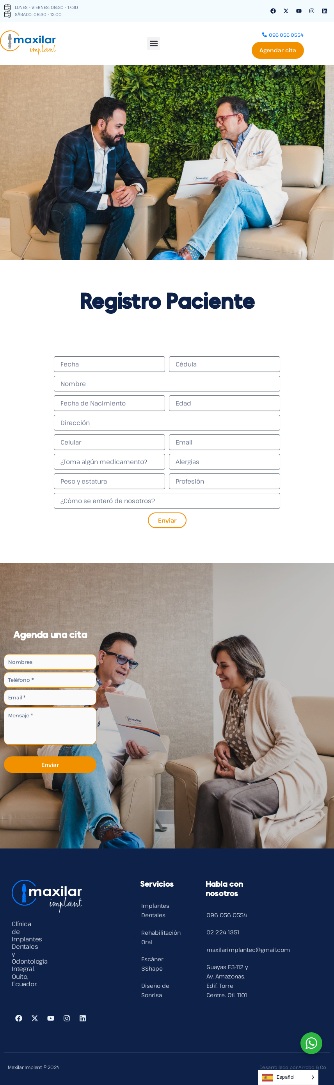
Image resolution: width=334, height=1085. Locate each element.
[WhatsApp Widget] (311, 1043)
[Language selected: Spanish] (288, 1077)
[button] (153, 42)
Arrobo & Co (312, 1067)
